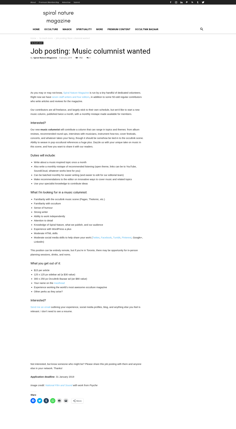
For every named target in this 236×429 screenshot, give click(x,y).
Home (36, 29)
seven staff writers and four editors (70, 97)
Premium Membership (49, 2)
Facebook (106, 237)
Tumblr (116, 237)
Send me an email (40, 307)
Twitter (95, 237)
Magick (67, 29)
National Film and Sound (58, 385)
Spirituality (84, 29)
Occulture (51, 29)
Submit (77, 2)
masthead (59, 283)
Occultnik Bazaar (146, 29)
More (99, 29)
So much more (46, 38)
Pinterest (126, 237)
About (33, 2)
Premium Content (119, 29)
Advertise (66, 2)
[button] (202, 29)
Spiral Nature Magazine (45, 57)
